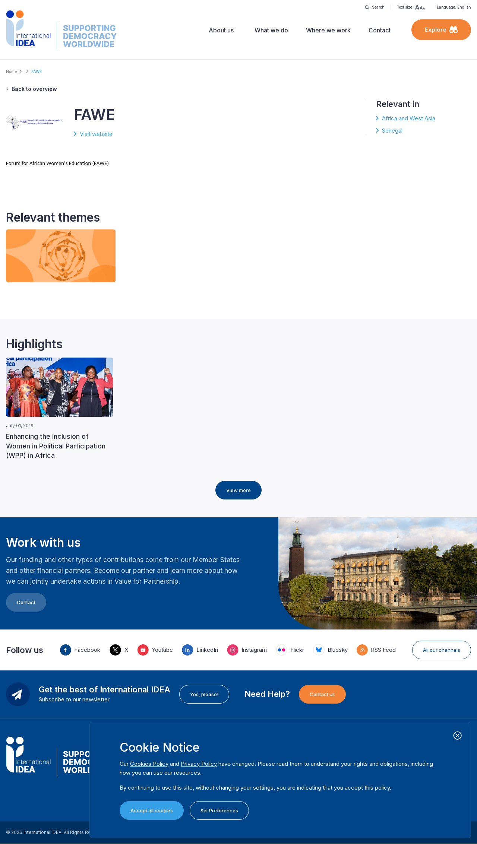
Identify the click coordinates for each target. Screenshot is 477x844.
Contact (380, 30)
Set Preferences (219, 810)
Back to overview (34, 89)
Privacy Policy (199, 763)
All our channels (441, 650)
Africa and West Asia (408, 118)
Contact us (322, 694)
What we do (271, 30)
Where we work (328, 30)
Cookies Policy (149, 763)
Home (11, 71)
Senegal (392, 130)
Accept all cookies (151, 810)
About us (221, 30)
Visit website (96, 133)
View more (238, 490)
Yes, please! (204, 694)
